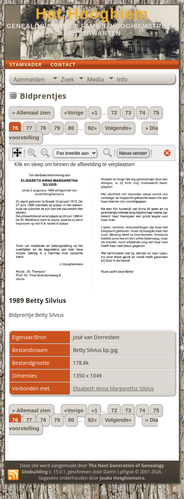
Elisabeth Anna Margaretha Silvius (113, 388)
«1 (94, 113)
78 (43, 128)
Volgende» (118, 128)
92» (92, 128)
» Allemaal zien (31, 113)
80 (71, 128)
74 (142, 113)
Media (95, 79)
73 (128, 113)
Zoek (67, 79)
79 (57, 128)
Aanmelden (29, 79)
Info (122, 79)
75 (156, 113)
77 (29, 128)
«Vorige (74, 113)
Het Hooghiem (92, 13)
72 (114, 113)
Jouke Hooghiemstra (122, 478)
